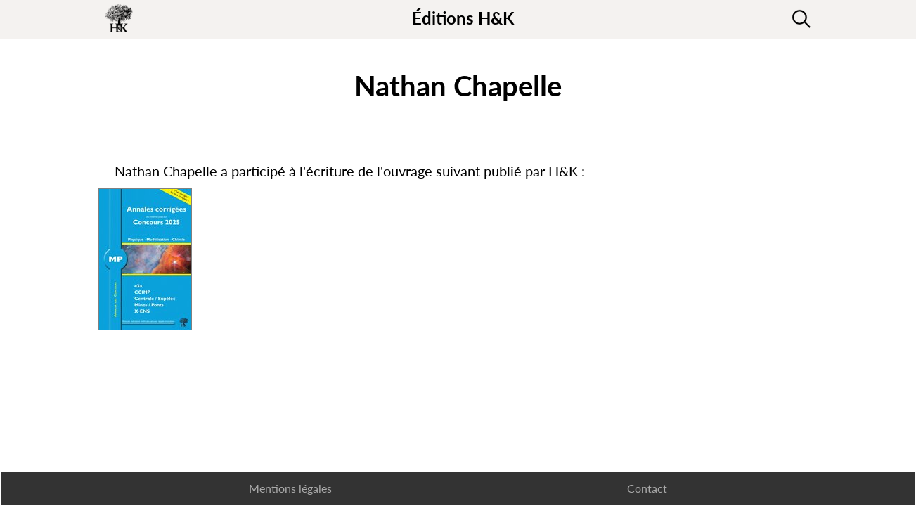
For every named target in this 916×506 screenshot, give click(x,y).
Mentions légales (290, 488)
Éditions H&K (463, 18)
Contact (647, 488)
